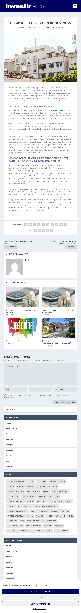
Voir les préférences (40, 604)
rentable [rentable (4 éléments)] (48, 526)
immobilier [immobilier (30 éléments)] (41, 501)
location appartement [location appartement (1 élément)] (49, 511)
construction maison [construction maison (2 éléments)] (47, 486)
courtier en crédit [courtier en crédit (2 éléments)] (16, 491)
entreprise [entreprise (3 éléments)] (54, 496)
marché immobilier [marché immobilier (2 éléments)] (44, 516)
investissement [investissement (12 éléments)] (24, 506)
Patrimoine (10, 461)
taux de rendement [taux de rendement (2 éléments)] (43, 531)
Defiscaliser (10, 439)
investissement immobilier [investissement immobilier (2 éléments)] (45, 506)
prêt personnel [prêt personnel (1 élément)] (49, 521)
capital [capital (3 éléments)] (20, 486)
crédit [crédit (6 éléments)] (46, 491)
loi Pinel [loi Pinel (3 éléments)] (65, 511)
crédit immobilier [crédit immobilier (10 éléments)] (59, 491)
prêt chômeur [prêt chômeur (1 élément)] (33, 521)
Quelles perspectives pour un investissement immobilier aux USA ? (57, 342)
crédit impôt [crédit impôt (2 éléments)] (13, 496)
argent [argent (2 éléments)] (30, 482)
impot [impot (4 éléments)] (69, 501)
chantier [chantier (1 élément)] (31, 486)
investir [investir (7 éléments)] (11, 506)
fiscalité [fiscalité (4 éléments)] (30, 501)
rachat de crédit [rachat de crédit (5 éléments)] (33, 526)
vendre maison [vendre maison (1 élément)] (61, 531)
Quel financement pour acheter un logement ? (20, 311)
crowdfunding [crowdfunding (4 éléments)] (33, 491)
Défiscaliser (10, 567)
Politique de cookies (39, 609)
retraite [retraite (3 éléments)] (59, 526)
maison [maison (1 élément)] (30, 516)
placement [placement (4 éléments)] (12, 521)
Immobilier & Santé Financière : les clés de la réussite (58, 311)
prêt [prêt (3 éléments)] (22, 521)
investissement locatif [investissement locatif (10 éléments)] (18, 511)
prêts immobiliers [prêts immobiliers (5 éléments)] (15, 526)
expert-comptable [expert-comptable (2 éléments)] (15, 501)
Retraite (9, 467)
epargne (9, 573)
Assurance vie (11, 428)
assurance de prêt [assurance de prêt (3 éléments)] (57, 482)
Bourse (9, 434)
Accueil (9, 423)
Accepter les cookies (40, 591)
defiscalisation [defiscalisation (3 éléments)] (28, 496)
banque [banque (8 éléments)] (11, 486)
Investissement (12, 456)
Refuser (40, 598)
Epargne (9, 445)
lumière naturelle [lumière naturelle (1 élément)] (15, 516)
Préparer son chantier (15, 341)
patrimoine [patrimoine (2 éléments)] (60, 516)
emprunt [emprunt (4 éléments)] (42, 496)
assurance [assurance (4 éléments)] (41, 482)
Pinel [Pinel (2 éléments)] (70, 516)
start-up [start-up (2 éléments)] (11, 531)
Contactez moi (12, 562)
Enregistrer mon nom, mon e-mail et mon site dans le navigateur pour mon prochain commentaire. (36, 396)
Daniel (27, 27)
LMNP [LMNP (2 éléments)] (33, 511)
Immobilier (46, 27)
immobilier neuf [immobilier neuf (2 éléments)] (56, 501)
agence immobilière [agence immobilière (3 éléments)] (16, 482)
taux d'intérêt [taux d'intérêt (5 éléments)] (25, 531)
